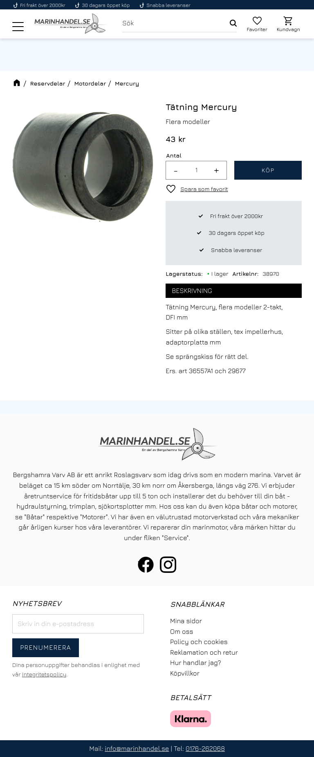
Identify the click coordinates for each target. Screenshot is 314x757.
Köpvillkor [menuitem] (185, 673)
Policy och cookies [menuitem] (199, 641)
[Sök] (233, 23)
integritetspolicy (44, 674)
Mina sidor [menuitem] (186, 620)
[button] (18, 26)
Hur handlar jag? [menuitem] (195, 662)
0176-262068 (205, 748)
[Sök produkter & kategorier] (176, 23)
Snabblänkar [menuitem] (197, 604)
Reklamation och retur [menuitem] (204, 652)
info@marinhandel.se (137, 748)
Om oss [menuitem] (181, 631)
